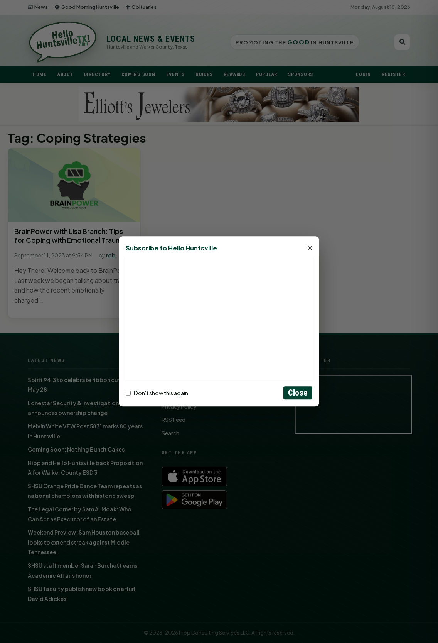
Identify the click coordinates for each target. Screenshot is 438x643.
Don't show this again (157, 392)
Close (298, 393)
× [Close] (309, 248)
